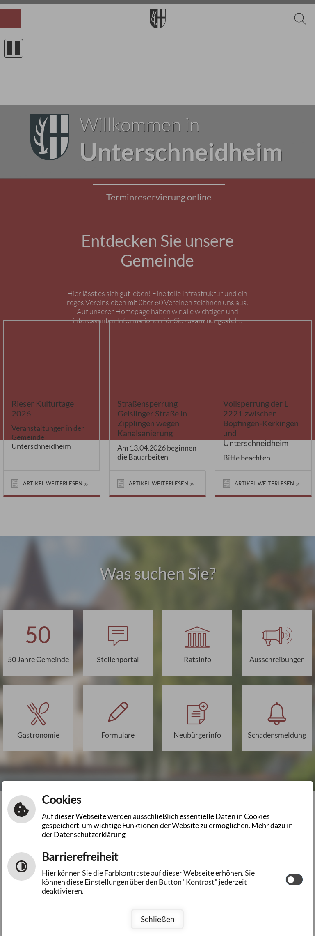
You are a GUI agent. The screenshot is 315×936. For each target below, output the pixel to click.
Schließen (158, 919)
